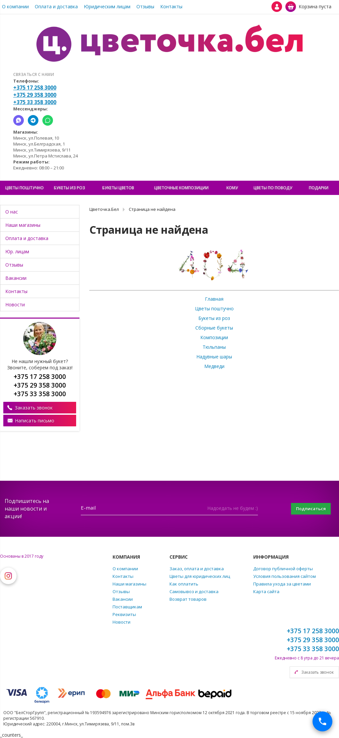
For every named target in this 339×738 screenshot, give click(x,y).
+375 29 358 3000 (34, 94)
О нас (11, 212)
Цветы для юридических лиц (200, 576)
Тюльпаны (214, 347)
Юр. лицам (17, 251)
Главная (214, 299)
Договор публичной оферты (283, 569)
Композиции (214, 337)
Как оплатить (184, 584)
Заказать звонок (34, 407)
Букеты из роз (214, 318)
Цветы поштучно (214, 308)
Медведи (214, 366)
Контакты (171, 6)
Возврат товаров (188, 599)
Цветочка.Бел (104, 209)
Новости (15, 304)
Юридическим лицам (107, 6)
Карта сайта (266, 591)
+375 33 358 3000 (34, 102)
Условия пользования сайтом (284, 576)
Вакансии (15, 278)
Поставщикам (127, 607)
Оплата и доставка (56, 6)
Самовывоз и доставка (194, 591)
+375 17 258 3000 (34, 87)
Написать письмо (34, 420)
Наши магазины (22, 225)
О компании (15, 6)
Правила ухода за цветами (282, 584)
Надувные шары (214, 356)
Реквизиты (124, 614)
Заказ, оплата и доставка (197, 569)
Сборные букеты (214, 328)
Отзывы (145, 6)
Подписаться (307, 509)
